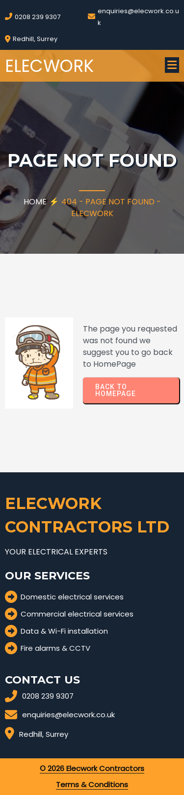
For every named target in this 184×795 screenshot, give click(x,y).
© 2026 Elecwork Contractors (92, 768)
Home (35, 201)
